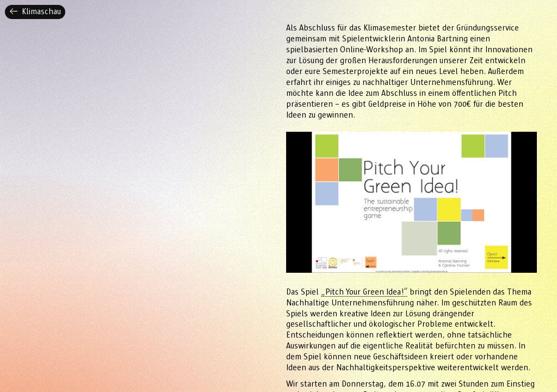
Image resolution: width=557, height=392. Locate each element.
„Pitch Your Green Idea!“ (364, 292)
